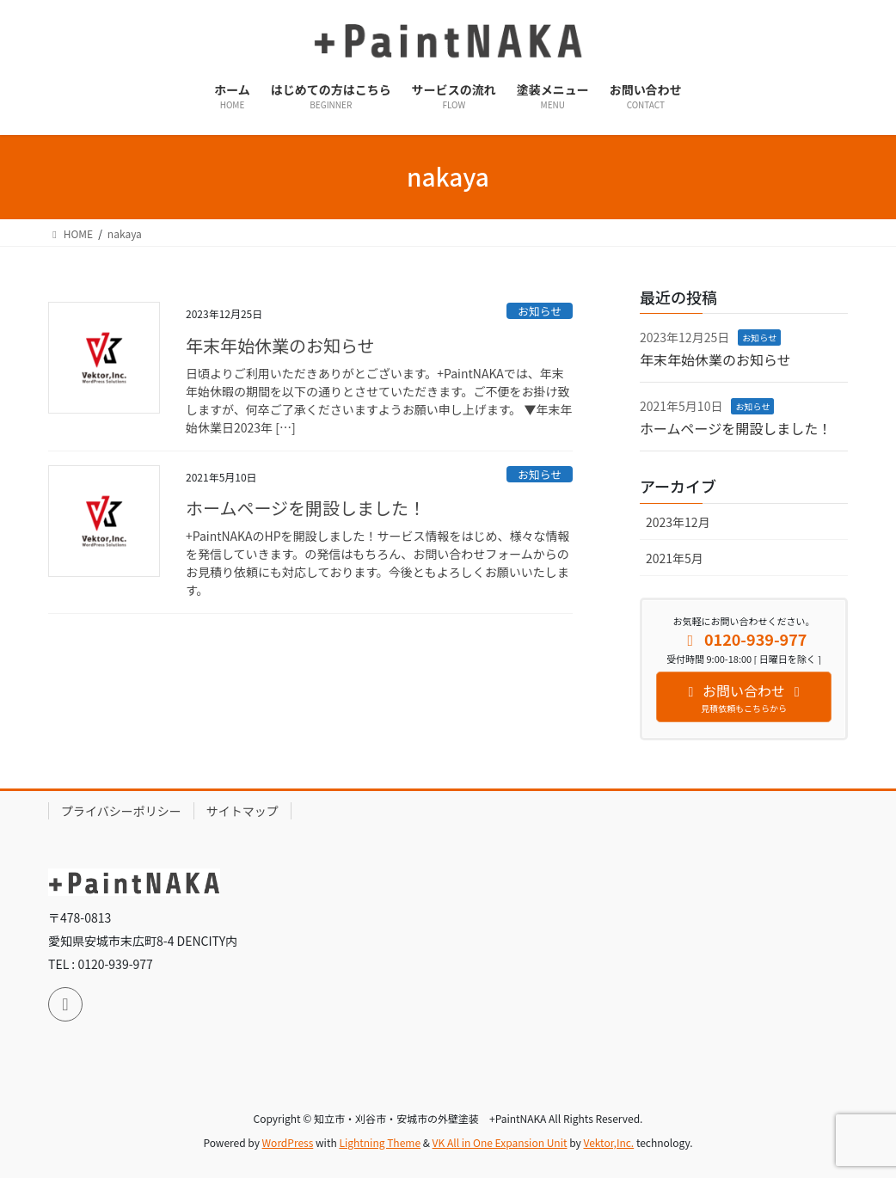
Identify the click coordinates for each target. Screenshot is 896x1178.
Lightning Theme (379, 1142)
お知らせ (540, 311)
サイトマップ (242, 810)
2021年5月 (674, 558)
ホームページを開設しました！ (306, 507)
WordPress (288, 1142)
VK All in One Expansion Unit (500, 1142)
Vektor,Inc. (608, 1142)
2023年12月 (678, 522)
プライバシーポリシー (121, 810)
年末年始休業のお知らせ (280, 345)
